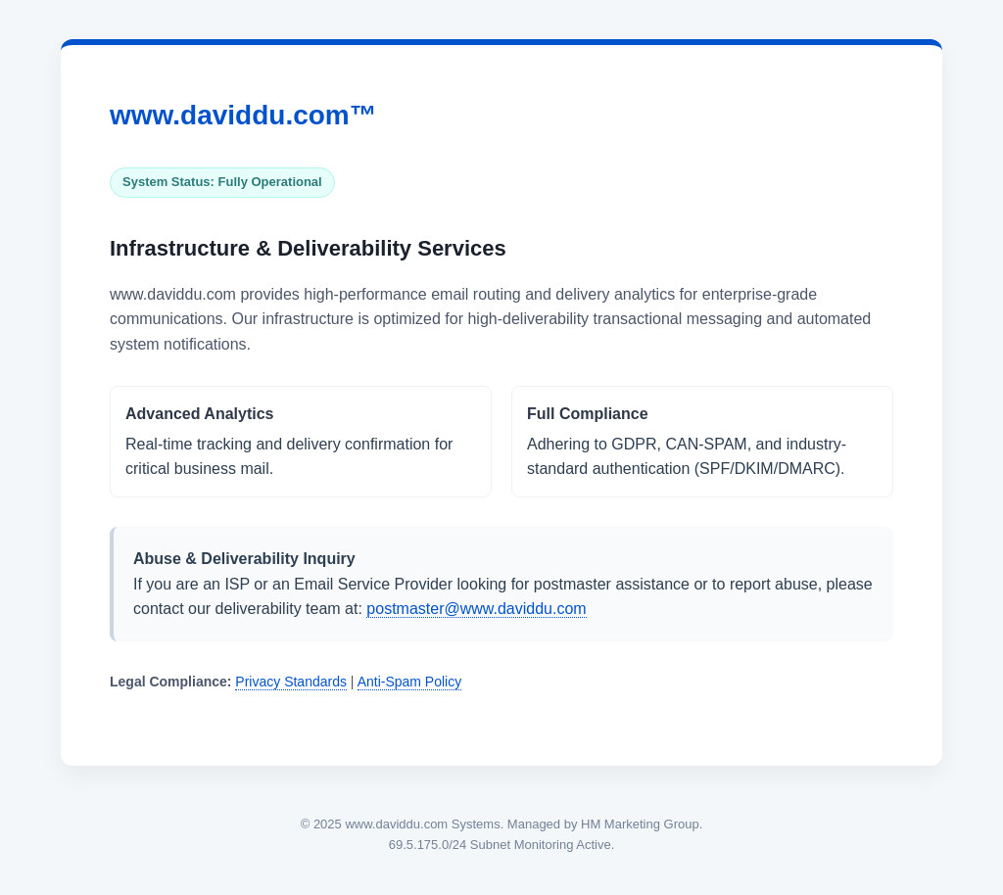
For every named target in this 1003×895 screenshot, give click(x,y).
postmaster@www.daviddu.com (476, 608)
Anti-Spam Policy (410, 681)
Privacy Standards (291, 681)
